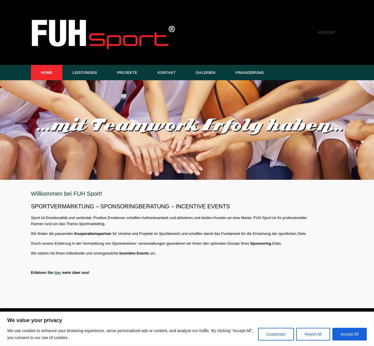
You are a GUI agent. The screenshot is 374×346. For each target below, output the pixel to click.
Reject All (313, 334)
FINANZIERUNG (250, 72)
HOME (46, 72)
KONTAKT (327, 32)
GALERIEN (205, 72)
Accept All (349, 334)
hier (57, 272)
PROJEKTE (127, 72)
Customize (276, 334)
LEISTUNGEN (85, 72)
